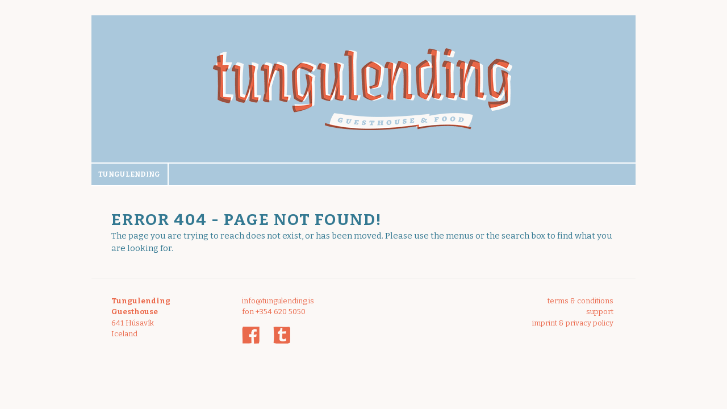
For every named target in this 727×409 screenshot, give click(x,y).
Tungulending (129, 174)
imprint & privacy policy (572, 323)
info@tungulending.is (278, 301)
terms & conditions (580, 301)
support (599, 311)
